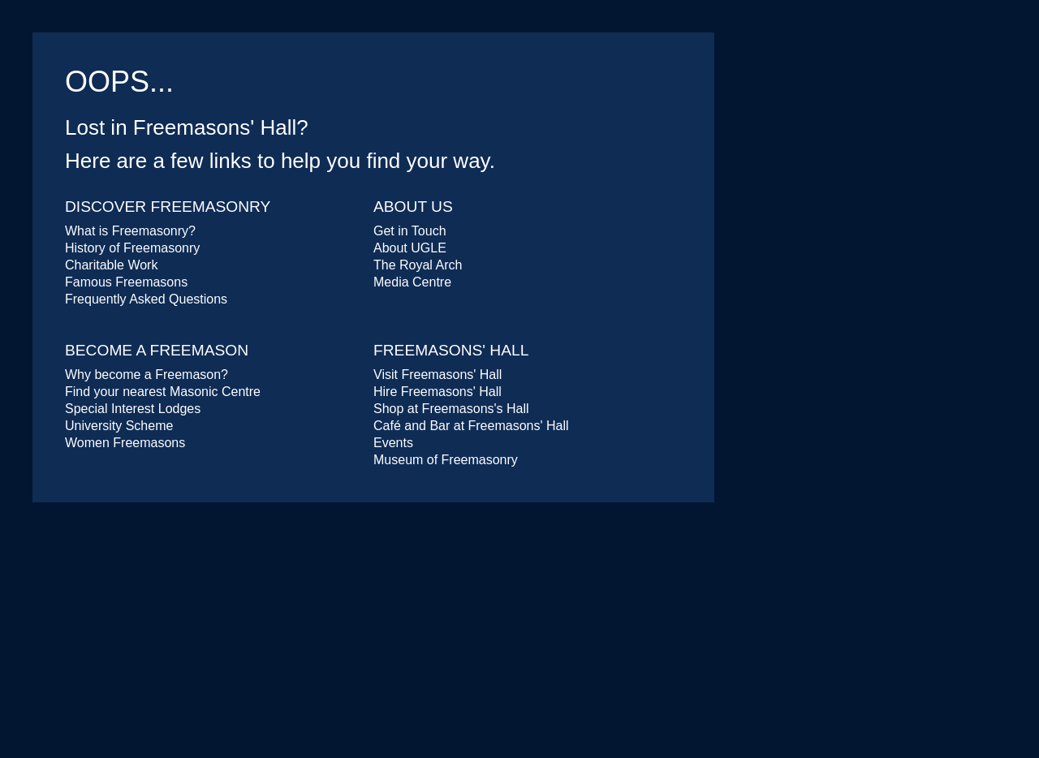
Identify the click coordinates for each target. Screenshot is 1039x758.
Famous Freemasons (126, 282)
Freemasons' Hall (450, 350)
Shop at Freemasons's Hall (451, 409)
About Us (413, 206)
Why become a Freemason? (146, 374)
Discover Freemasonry (167, 206)
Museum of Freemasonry (445, 460)
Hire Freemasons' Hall (437, 391)
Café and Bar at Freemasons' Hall (471, 426)
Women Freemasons (125, 443)
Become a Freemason (156, 350)
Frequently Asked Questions (146, 299)
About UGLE (409, 248)
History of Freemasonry (132, 248)
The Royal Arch (417, 265)
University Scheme (119, 426)
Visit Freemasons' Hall (437, 374)
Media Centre (412, 282)
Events (393, 443)
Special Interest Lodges (132, 409)
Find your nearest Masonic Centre (163, 391)
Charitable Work (111, 265)
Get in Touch (409, 231)
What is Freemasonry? (130, 231)
